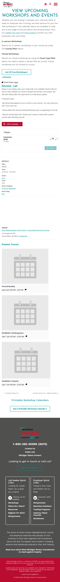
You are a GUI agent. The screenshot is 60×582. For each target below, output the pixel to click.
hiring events (30, 33)
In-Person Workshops (9, 188)
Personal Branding (8, 286)
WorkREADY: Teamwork (10, 381)
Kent (3, 178)
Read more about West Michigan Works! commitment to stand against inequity (30, 550)
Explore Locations (29, 467)
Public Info (30, 452)
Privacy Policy (41, 577)
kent (3, 194)
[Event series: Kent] (25, 289)
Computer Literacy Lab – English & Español (45, 393)
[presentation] (25, 266)
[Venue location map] (30, 211)
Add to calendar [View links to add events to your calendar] (12, 124)
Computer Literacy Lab (11, 393)
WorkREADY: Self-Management (12, 333)
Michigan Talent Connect (30, 455)
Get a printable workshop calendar (29, 409)
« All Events (6, 77)
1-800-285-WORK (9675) (30, 444)
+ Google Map (22, 236)
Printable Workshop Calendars (30, 400)
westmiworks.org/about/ (30, 574)
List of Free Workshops (16, 72)
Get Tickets (50, 148)
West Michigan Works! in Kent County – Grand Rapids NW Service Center (26, 230)
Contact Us (30, 448)
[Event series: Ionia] (26, 336)
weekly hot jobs (12, 33)
